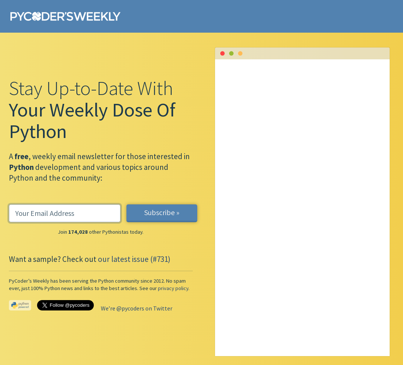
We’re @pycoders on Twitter (136, 308)
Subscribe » (161, 212)
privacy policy (173, 288)
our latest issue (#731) (134, 259)
